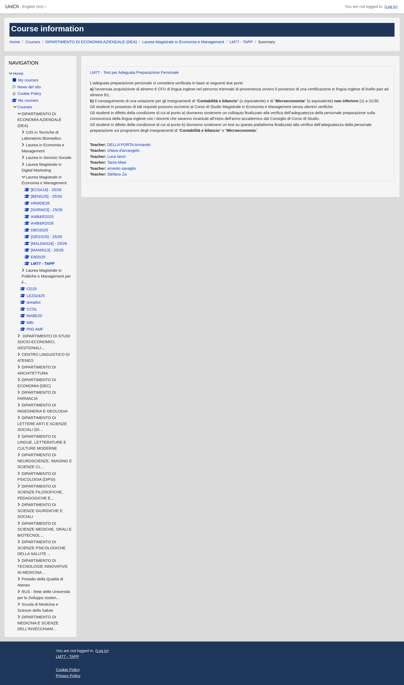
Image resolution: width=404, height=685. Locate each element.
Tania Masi (116, 162)
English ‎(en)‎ (32, 6)
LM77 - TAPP (241, 42)
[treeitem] (40, 351)
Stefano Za (116, 174)
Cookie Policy (68, 669)
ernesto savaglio (121, 168)
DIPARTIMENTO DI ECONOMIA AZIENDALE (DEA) (91, 42)
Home (14, 42)
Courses (32, 42)
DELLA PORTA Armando (129, 144)
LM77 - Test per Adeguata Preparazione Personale (134, 72)
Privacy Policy (68, 675)
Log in (391, 6)
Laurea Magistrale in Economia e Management (183, 42)
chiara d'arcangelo (123, 150)
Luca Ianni (116, 156)
